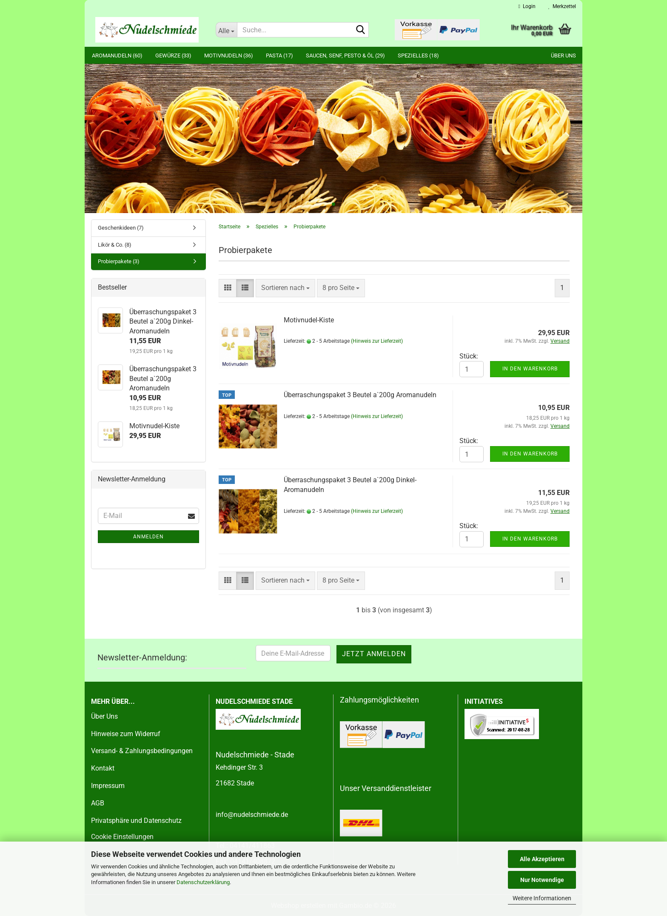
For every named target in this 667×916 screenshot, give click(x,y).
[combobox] (285, 288)
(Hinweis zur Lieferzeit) (377, 341)
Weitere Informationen (542, 898)
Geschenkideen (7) (121, 228)
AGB (97, 803)
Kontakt (102, 768)
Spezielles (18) (418, 55)
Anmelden (148, 537)
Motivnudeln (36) (228, 55)
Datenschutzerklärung (203, 882)
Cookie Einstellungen (122, 837)
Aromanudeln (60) (117, 55)
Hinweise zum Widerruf (125, 734)
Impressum (108, 786)
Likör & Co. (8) (114, 245)
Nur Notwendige (542, 879)
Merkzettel (562, 6)
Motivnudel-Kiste (309, 320)
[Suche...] (226, 29)
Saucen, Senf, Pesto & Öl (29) (345, 55)
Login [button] (527, 6)
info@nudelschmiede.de (252, 815)
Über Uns (104, 716)
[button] (228, 288)
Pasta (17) (279, 55)
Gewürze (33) (173, 55)
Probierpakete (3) (119, 261)
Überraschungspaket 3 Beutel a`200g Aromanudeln (360, 395)
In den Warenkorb (530, 369)
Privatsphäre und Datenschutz (136, 820)
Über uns (563, 55)
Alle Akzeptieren (542, 859)
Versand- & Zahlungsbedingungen (142, 751)
